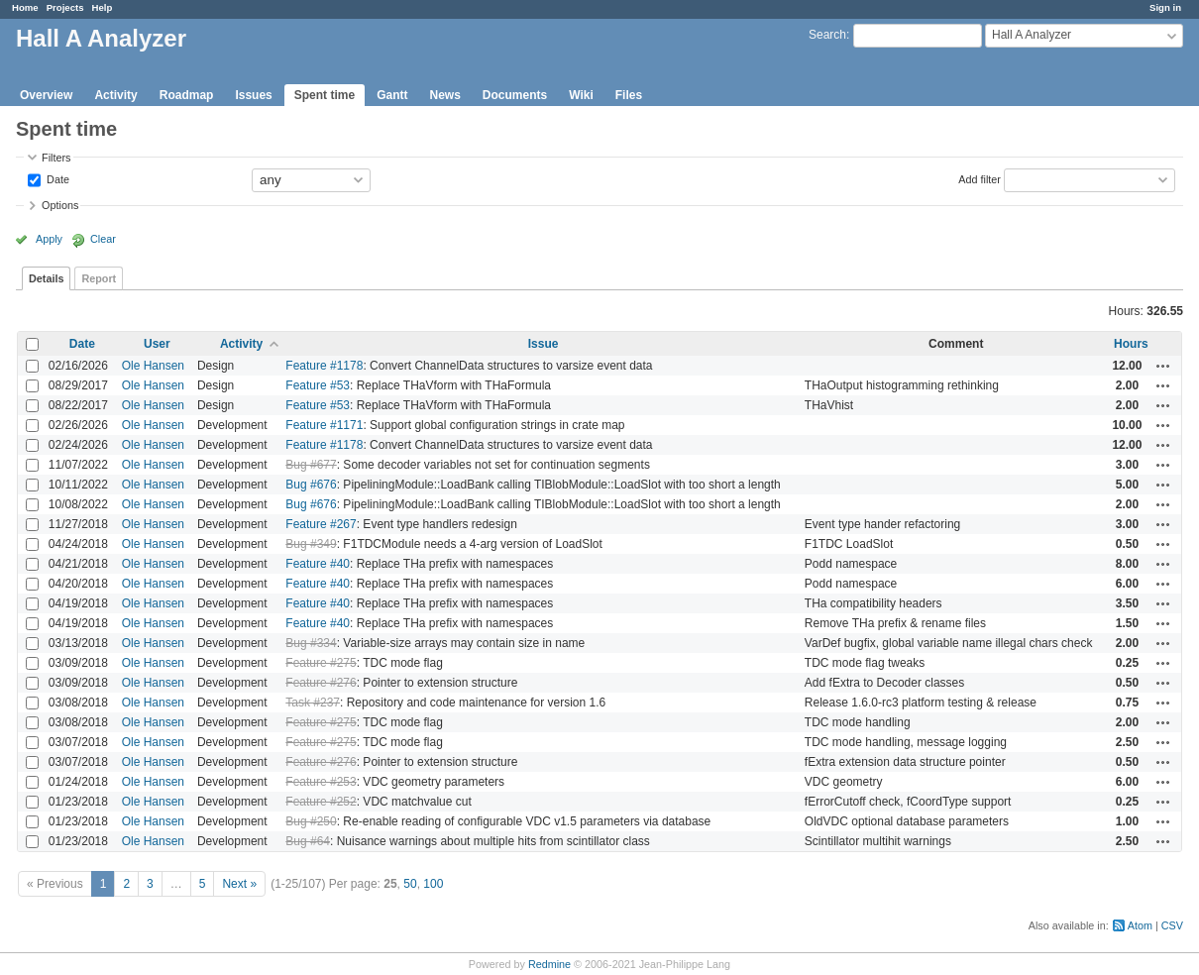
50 (409, 884)
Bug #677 (310, 465)
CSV (1172, 925)
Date (56, 178)
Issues (253, 95)
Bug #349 (310, 544)
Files (628, 95)
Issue (543, 344)
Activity (115, 95)
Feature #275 (320, 663)
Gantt (392, 95)
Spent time (324, 95)
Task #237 (312, 702)
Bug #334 (310, 643)
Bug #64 (307, 841)
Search (827, 35)
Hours (1131, 344)
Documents (515, 95)
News (444, 95)
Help (102, 7)
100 (433, 884)
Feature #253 (320, 782)
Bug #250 (310, 821)
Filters (56, 157)
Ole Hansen (153, 366)
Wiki (581, 95)
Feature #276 (320, 683)
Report (98, 278)
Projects (65, 7)
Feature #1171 (324, 425)
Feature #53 (317, 385)
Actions (1163, 366)
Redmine (549, 964)
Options (60, 205)
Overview (46, 95)
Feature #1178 (324, 366)
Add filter (979, 178)
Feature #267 (320, 524)
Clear (103, 239)
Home (25, 7)
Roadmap (187, 95)
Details (46, 278)
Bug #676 (310, 484)
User (157, 344)
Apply (49, 239)
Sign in (1165, 7)
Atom (1140, 925)
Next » (239, 884)
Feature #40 (317, 564)
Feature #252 (320, 802)
